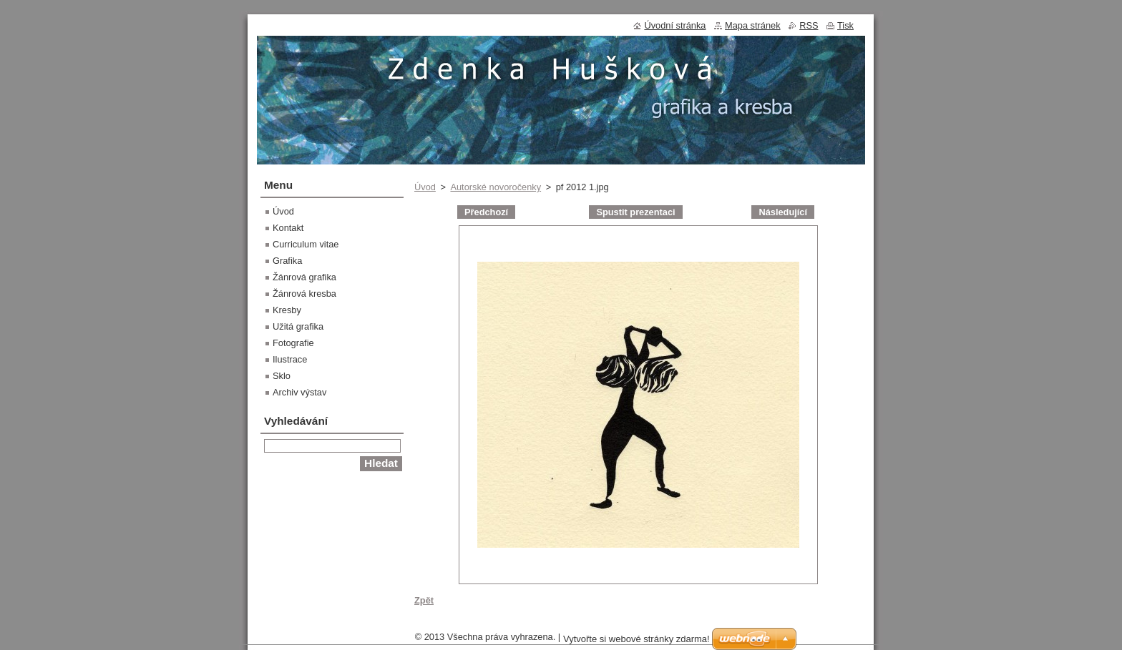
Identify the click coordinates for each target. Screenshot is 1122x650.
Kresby (287, 310)
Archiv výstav (299, 392)
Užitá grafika (298, 326)
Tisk (845, 25)
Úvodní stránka (675, 25)
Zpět (424, 600)
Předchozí (486, 212)
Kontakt (288, 227)
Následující (782, 212)
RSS (808, 25)
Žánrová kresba (304, 293)
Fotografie (293, 343)
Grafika (287, 260)
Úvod (425, 187)
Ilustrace (290, 359)
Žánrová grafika (304, 277)
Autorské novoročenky (495, 187)
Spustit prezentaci (635, 212)
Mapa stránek (753, 25)
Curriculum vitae (305, 244)
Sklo (282, 375)
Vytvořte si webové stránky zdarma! (636, 639)
